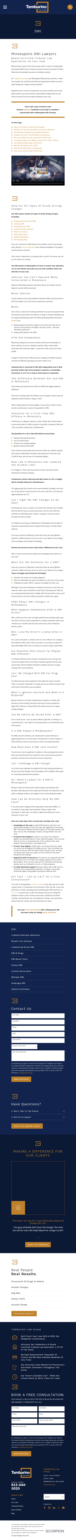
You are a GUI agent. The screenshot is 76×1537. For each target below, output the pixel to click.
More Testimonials (38, 1195)
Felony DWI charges (21, 234)
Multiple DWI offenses (21, 237)
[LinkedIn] (54, 1458)
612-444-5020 (18, 1437)
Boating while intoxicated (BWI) (25, 221)
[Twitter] (58, 1458)
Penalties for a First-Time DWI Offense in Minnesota (32, 135)
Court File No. (16, 1039)
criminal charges (36, 884)
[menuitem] (38, 935)
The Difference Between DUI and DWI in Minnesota (31, 132)
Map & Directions (49, 1435)
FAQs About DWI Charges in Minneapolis (28, 148)
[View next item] (40, 1188)
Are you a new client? (19, 1046)
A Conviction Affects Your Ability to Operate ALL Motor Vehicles (36, 140)
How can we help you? (19, 1052)
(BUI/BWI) (14, 321)
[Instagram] (49, 1458)
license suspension (28, 247)
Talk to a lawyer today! (27, 1126)
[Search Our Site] (62, 1447)
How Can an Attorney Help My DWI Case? (28, 151)
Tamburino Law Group (20, 78)
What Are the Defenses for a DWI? (26, 145)
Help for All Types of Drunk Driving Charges (29, 127)
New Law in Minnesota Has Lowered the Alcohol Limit (32, 138)
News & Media (16, 1460)
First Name (15, 1015)
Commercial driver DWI (21, 226)
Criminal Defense (17, 1457)
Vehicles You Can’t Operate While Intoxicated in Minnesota (34, 130)
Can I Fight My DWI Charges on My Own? (28, 143)
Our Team (14, 1453)
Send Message (21, 1079)
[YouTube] (63, 1458)
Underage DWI (19, 224)
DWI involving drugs (21, 240)
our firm (14, 893)
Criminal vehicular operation (23, 229)
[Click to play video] (18, 1158)
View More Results (24, 1264)
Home (13, 1449)
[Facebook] (45, 1458)
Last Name (15, 1021)
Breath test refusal (20, 232)
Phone (14, 1027)
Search (47, 1447)
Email (14, 1033)
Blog (13, 1464)
